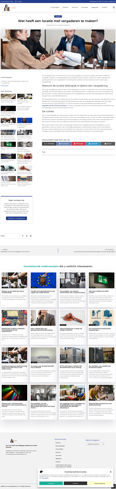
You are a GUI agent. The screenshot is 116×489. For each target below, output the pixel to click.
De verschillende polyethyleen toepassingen (100, 329)
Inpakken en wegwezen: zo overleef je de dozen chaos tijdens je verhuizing (24, 161)
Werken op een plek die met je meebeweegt (13, 291)
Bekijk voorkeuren (100, 483)
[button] (111, 472)
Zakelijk (58, 16)
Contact (104, 7)
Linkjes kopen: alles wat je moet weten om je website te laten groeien (63, 466)
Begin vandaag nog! (16, 200)
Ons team (84, 7)
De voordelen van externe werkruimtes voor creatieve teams (24, 138)
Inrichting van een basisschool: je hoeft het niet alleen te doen (8, 184)
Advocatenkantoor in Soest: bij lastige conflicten (71, 329)
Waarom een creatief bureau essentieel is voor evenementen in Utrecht (14, 405)
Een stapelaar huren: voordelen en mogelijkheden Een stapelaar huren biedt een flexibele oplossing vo (72, 406)
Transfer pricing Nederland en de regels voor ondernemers (24, 126)
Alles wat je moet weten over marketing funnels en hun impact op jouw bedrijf (8, 138)
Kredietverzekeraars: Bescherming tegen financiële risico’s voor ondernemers (14, 367)
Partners (65, 7)
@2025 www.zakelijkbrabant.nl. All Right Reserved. (16, 486)
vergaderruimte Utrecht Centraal (54, 105)
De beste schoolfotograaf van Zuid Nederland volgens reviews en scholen (8, 114)
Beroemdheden (60, 446)
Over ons (75, 7)
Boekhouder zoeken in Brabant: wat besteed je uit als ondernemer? (24, 184)
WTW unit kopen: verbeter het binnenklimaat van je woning (71, 366)
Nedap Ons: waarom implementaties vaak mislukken (22, 102)
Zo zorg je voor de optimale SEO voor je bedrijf (42, 366)
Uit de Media (59, 449)
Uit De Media (55, 7)
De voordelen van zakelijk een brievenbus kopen (100, 366)
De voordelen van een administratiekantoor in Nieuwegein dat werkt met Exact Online (43, 406)
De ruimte (5, 85)
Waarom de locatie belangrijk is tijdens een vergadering (15, 82)
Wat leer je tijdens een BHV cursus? (99, 291)
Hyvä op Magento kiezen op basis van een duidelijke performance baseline (24, 108)
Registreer (95, 7)
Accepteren (51, 483)
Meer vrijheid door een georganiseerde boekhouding (41, 329)
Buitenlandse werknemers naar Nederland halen (100, 404)
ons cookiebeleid (43, 478)
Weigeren (75, 483)
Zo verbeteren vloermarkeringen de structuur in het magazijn (24, 149)
